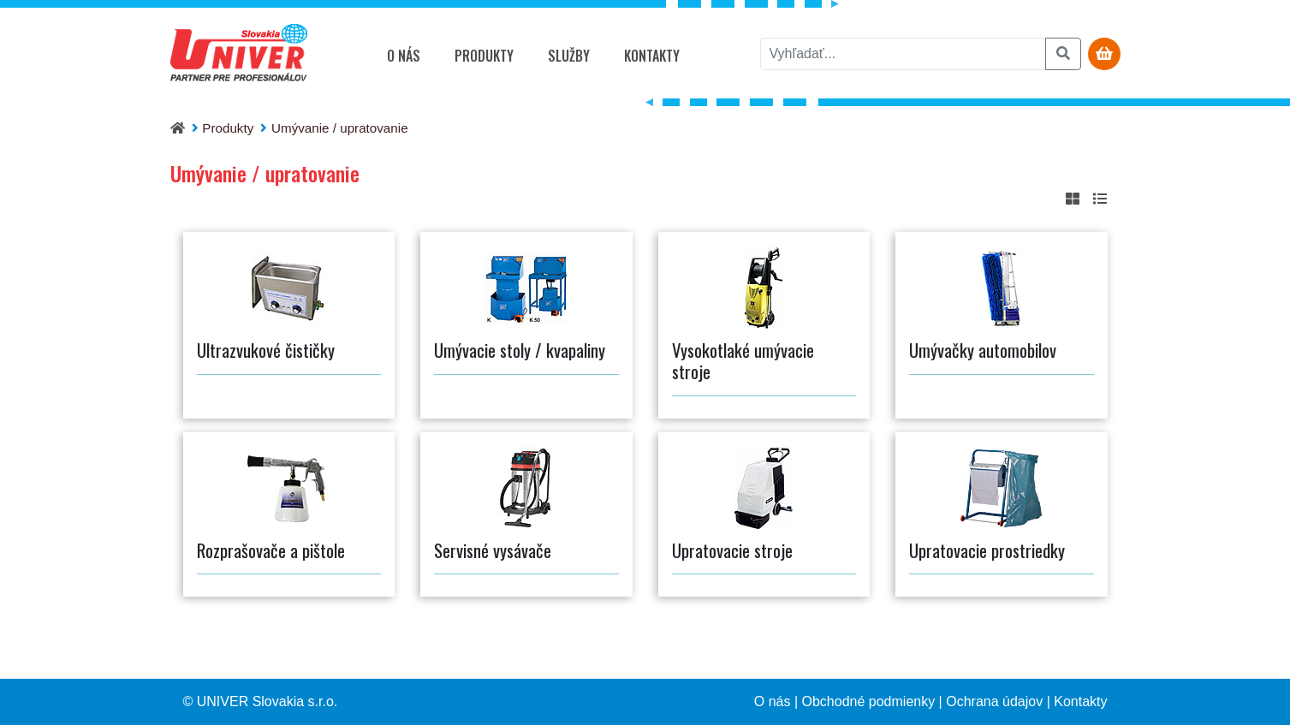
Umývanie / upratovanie (339, 128)
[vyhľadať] (903, 54)
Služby (569, 55)
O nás (403, 55)
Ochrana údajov (994, 701)
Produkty (484, 55)
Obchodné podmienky (869, 701)
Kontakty (652, 55)
